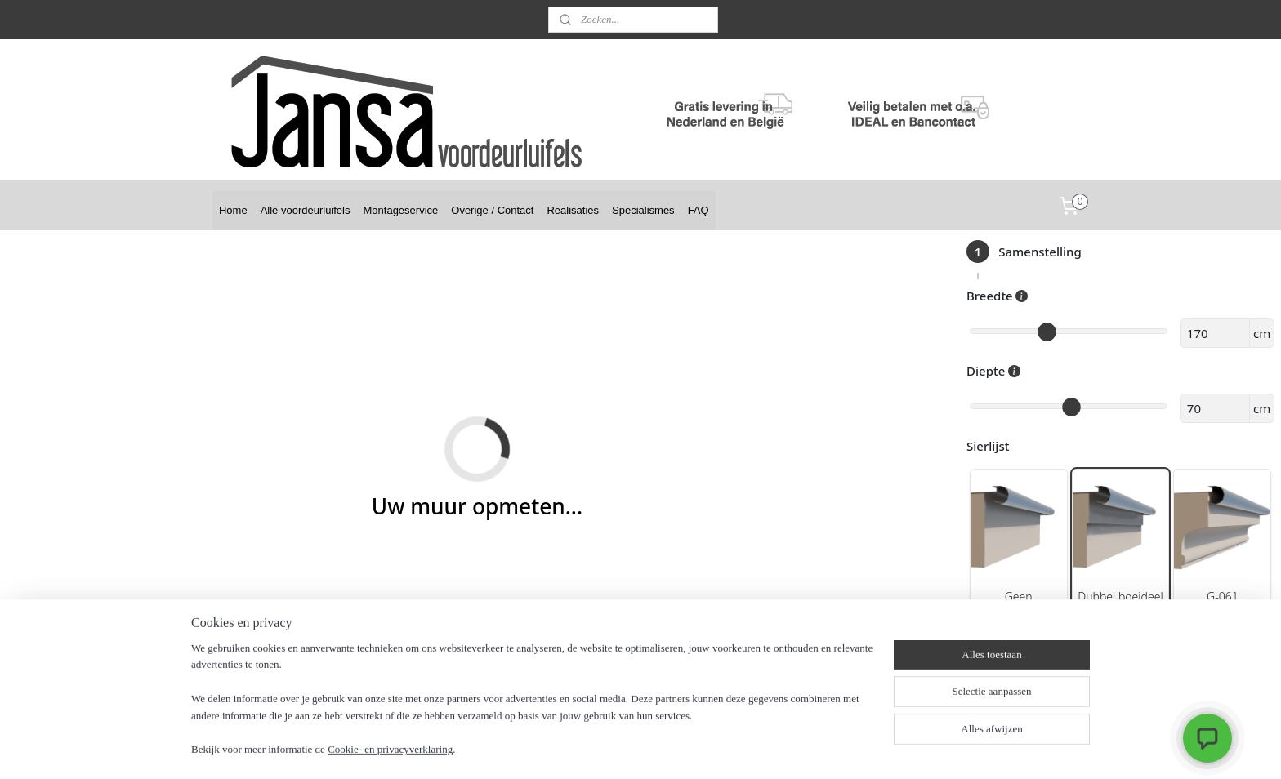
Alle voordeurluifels (305, 210)
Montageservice (401, 210)
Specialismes (643, 210)
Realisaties (573, 210)
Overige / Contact (492, 210)
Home (233, 210)
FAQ (698, 210)
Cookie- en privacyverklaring (390, 750)
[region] (532, 709)
